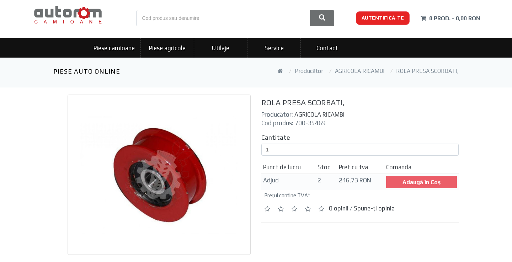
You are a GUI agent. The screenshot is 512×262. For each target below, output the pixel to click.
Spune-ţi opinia (374, 208)
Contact (327, 48)
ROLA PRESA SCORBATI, (427, 71)
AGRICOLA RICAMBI (359, 71)
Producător (309, 71)
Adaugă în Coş (421, 182)
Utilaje (220, 48)
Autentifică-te (383, 18)
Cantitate (275, 137)
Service (274, 48)
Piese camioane (114, 48)
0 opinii (338, 208)
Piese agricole (167, 48)
